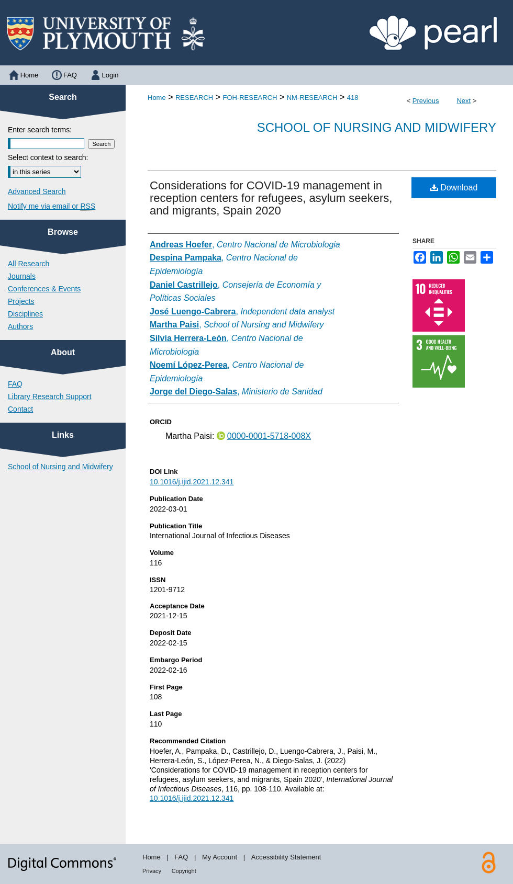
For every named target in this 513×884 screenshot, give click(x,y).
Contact (20, 409)
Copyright (184, 871)
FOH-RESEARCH (249, 97)
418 (353, 97)
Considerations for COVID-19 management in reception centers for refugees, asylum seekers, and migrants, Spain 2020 (271, 198)
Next (463, 101)
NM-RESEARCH (312, 97)
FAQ (15, 384)
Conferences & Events (44, 289)
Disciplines (25, 314)
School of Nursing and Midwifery (376, 127)
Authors (20, 326)
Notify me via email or (51, 206)
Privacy (151, 871)
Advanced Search (37, 191)
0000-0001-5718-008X (269, 436)
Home (157, 97)
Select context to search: (48, 157)
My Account (219, 857)
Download (454, 187)
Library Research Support (50, 396)
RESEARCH (194, 97)
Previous (425, 101)
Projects (21, 301)
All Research (28, 263)
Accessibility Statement (286, 857)
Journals (22, 276)
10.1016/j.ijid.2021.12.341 (191, 482)
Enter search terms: (40, 130)
